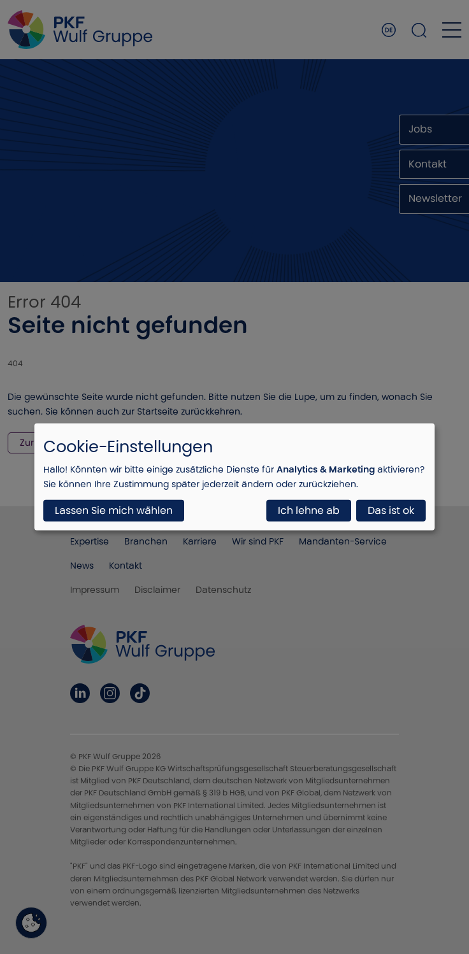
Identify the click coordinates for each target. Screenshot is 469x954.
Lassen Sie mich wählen (114, 510)
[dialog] (234, 477)
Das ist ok (391, 510)
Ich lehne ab (309, 510)
